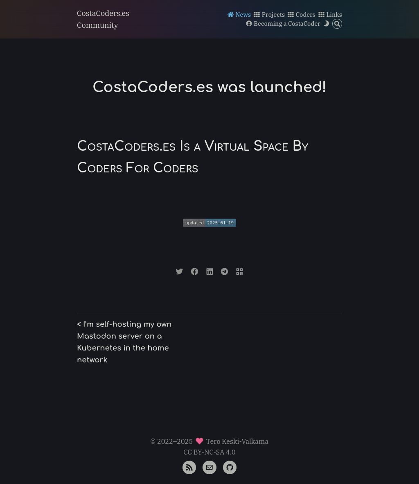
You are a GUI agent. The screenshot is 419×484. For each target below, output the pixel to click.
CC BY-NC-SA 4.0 (209, 452)
